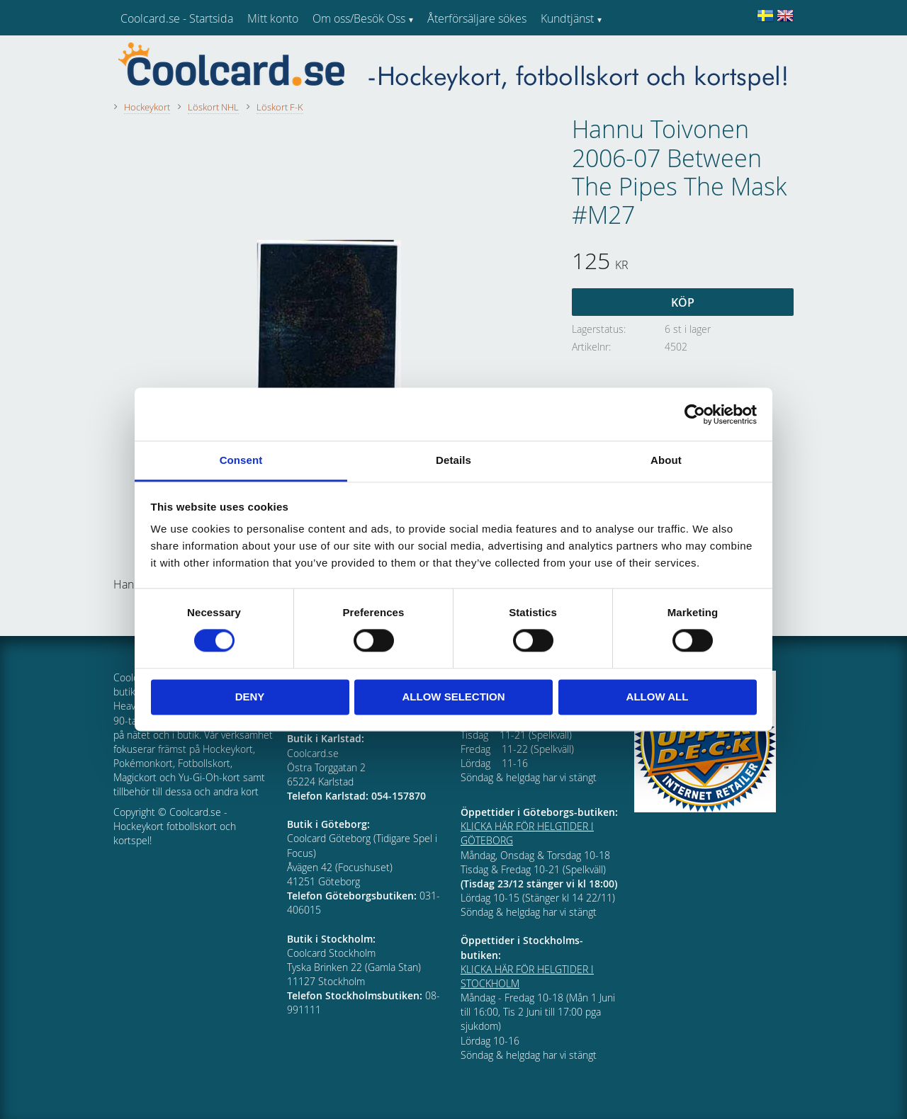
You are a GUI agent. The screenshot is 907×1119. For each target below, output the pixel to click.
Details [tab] (453, 460)
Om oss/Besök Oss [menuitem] (358, 18)
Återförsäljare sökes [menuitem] (476, 18)
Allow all (657, 697)
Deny (250, 697)
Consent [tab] (241, 460)
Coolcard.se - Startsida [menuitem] (176, 18)
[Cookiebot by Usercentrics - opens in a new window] (695, 414)
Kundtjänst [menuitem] (567, 18)
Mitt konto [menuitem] (272, 18)
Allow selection (453, 697)
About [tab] (666, 460)
